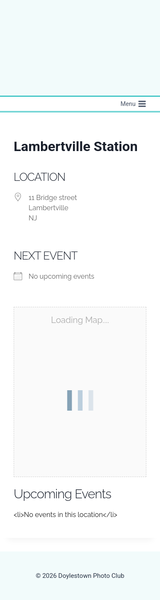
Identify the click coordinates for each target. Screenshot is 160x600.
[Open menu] (133, 104)
